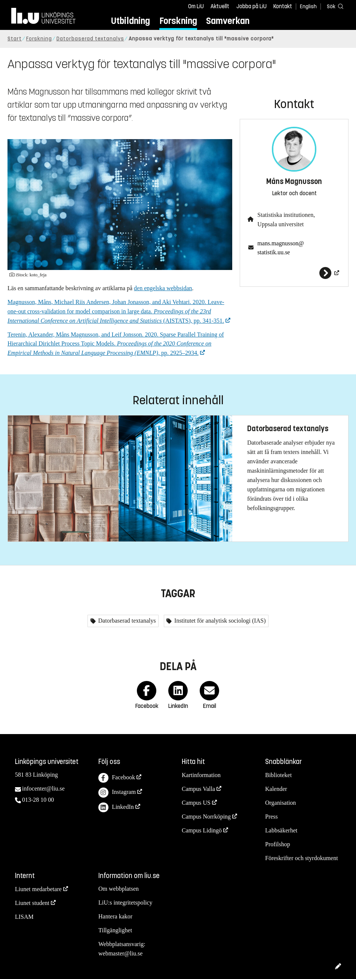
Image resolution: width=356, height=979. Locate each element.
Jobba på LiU (251, 6)
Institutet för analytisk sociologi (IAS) (219, 620)
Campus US (196, 803)
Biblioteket (278, 775)
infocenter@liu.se (43, 788)
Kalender (276, 789)
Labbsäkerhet (281, 830)
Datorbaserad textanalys (90, 39)
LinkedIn (116, 807)
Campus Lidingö (202, 830)
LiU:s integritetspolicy (125, 902)
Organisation (280, 803)
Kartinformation (201, 775)
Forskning (178, 21)
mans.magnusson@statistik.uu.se (280, 248)
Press (271, 816)
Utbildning (130, 21)
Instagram (117, 793)
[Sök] (333, 6)
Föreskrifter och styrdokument (301, 858)
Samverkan (227, 21)
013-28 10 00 (38, 800)
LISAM (24, 917)
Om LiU (196, 6)
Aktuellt (220, 6)
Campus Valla (198, 789)
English (308, 6)
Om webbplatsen (118, 889)
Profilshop (277, 844)
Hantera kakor (115, 916)
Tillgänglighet (115, 930)
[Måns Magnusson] (294, 273)
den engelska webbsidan (163, 288)
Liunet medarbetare (38, 889)
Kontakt (282, 6)
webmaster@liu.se (120, 953)
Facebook (116, 778)
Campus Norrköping (206, 816)
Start (14, 39)
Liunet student (32, 903)
